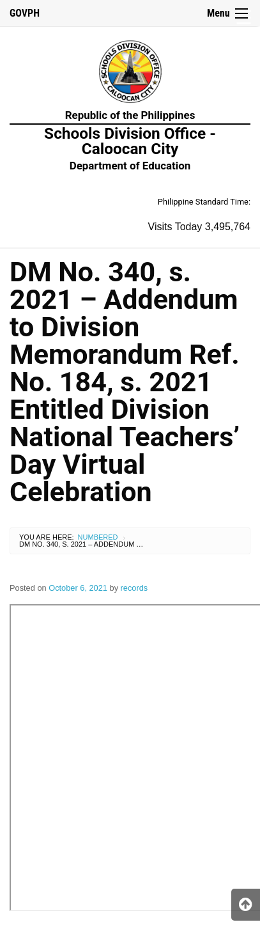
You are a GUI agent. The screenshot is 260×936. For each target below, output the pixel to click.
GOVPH (25, 13)
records (134, 588)
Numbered (98, 537)
